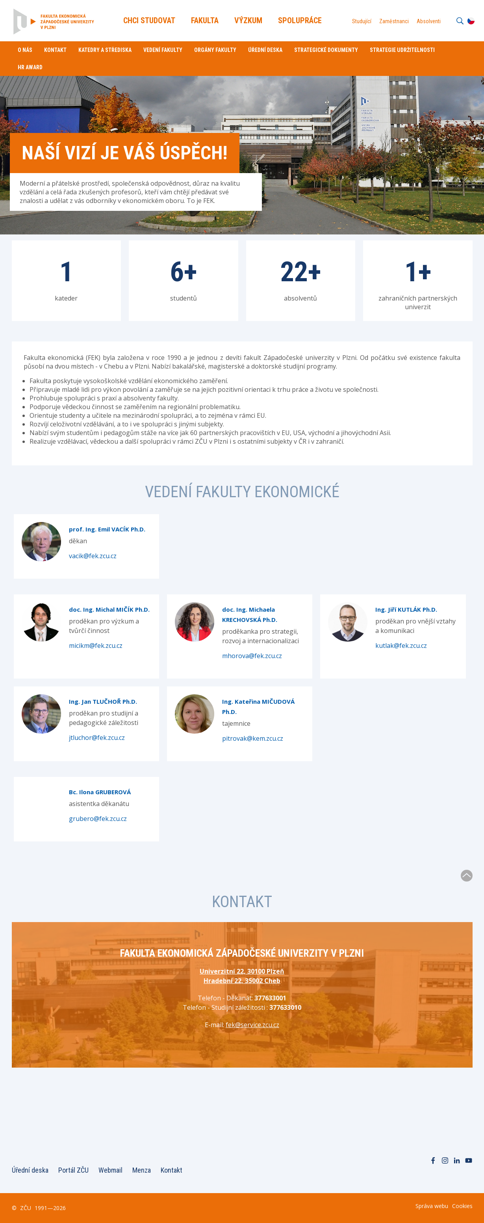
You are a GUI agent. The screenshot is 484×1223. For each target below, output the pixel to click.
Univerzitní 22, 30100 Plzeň (242, 971)
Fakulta (205, 20)
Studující (361, 21)
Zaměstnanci (394, 21)
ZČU (25, 1208)
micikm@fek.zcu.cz (95, 645)
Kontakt (55, 50)
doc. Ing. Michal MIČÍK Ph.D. (109, 609)
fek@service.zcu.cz (252, 1024)
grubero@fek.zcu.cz (98, 818)
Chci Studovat (149, 20)
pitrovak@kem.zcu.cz (252, 738)
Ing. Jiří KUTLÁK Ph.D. (406, 609)
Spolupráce (300, 20)
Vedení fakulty (162, 50)
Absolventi (429, 21)
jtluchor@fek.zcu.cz (97, 737)
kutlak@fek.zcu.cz (401, 645)
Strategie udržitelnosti (402, 50)
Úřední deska (265, 50)
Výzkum (248, 20)
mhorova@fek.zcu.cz (252, 655)
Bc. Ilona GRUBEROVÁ (100, 792)
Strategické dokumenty (326, 50)
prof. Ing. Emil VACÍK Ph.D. (107, 529)
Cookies (462, 1206)
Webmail (110, 1170)
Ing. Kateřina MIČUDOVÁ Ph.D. (258, 706)
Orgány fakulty (215, 50)
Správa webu (431, 1206)
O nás (25, 50)
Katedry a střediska (105, 50)
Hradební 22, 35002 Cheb (242, 980)
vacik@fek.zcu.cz (93, 556)
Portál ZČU (73, 1170)
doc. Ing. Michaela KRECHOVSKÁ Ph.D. (249, 614)
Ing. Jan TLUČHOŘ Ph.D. (103, 701)
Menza (141, 1170)
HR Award (30, 67)
